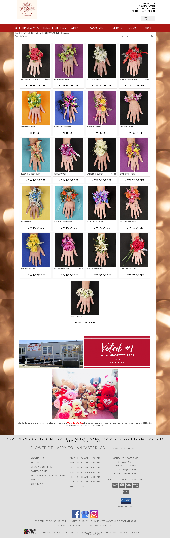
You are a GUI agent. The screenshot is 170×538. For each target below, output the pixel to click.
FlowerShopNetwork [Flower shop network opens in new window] (87, 532)
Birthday (60, 27)
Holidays (118, 27)
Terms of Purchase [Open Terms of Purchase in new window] (131, 532)
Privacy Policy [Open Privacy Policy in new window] (109, 532)
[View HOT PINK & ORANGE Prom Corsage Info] (134, 203)
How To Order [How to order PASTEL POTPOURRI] (101, 133)
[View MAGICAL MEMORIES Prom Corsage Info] (69, 250)
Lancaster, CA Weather (70, 525)
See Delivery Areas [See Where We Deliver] (122, 448)
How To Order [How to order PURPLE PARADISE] (68, 180)
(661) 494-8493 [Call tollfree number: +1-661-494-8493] (148, 11)
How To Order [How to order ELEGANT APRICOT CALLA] (35, 180)
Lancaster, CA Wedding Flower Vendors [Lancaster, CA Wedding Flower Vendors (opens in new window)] (115, 521)
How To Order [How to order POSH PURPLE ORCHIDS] (101, 227)
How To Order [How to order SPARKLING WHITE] (101, 85)
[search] (152, 36)
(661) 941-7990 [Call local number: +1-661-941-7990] (148, 8)
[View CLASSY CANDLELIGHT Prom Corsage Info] (102, 250)
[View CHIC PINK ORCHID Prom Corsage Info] (134, 108)
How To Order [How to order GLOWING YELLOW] (35, 275)
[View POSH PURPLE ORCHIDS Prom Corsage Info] (102, 203)
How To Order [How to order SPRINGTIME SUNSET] (134, 180)
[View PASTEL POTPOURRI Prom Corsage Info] (102, 108)
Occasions (98, 27)
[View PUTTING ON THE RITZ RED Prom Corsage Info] (36, 61)
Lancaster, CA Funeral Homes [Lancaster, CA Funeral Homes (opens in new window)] (49, 521)
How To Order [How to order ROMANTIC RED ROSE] (134, 275)
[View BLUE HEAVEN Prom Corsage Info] (36, 203)
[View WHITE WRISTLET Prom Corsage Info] (85, 298)
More (150, 27)
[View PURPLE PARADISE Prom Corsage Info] (69, 155)
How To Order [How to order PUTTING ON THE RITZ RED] (35, 85)
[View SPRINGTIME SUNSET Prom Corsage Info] (134, 155)
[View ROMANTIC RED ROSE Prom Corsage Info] (134, 250)
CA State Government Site (98, 525)
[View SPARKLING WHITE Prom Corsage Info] (102, 61)
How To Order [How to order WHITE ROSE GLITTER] (101, 180)
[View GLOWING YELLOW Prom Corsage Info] (36, 250)
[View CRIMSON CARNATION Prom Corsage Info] (134, 61)
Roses (46, 27)
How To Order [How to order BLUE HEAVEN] (35, 227)
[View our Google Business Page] (85, 517)
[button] (148, 18)
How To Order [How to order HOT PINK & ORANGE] (134, 227)
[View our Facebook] (76, 517)
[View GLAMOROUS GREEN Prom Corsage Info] (69, 61)
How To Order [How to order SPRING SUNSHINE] (35, 133)
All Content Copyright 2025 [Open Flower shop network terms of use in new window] (58, 532)
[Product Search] (135, 36)
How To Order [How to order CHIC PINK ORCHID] (134, 133)
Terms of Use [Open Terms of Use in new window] (93, 534)
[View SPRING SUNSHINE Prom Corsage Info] (36, 108)
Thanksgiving (30, 27)
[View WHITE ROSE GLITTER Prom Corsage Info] (102, 155)
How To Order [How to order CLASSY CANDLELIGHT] (101, 275)
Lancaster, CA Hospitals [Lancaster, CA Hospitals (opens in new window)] (79, 521)
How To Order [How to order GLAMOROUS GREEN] (68, 85)
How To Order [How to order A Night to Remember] (68, 133)
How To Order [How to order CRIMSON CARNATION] (134, 85)
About (135, 27)
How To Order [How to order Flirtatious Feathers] (68, 227)
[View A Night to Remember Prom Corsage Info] (69, 108)
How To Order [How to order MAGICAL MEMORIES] (68, 275)
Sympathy (78, 27)
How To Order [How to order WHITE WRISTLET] (85, 322)
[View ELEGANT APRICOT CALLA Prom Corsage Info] (36, 155)
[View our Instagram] (94, 517)
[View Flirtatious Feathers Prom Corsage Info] (69, 203)
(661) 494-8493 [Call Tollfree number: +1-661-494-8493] (131, 473)
